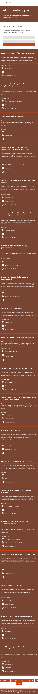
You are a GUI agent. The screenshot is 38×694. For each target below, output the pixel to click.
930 (22, 680)
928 (16, 680)
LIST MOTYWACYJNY (24, 691)
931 (26, 680)
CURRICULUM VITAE (15, 691)
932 (29, 680)
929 (19, 680)
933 (32, 680)
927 (12, 680)
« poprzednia (3, 680)
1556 (36, 680)
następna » (19, 683)
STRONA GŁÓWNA (6, 691)
